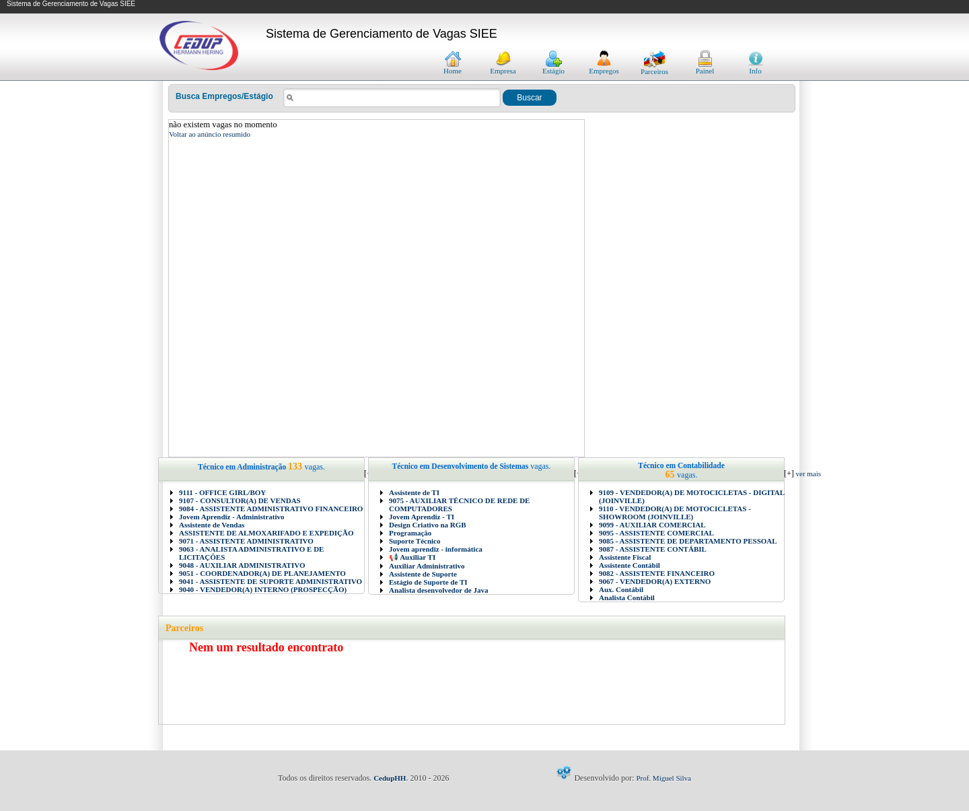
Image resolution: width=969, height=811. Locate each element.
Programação (410, 533)
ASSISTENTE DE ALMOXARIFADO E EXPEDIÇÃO (266, 533)
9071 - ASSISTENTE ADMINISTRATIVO (246, 541)
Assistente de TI (414, 492)
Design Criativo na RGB (427, 525)
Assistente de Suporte (423, 574)
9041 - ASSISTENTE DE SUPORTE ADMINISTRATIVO (270, 581)
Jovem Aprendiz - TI (421, 517)
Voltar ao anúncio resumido (209, 134)
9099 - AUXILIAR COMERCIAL (652, 525)
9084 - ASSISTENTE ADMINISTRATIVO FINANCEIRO (271, 509)
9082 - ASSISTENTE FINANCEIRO (657, 573)
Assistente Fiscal (625, 557)
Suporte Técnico (415, 541)
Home (452, 67)
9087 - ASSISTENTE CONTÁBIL (653, 549)
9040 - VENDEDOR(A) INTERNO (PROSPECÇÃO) (263, 589)
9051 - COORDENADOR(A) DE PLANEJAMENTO (262, 573)
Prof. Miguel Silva (663, 778)
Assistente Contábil (629, 565)
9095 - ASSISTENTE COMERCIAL (656, 533)
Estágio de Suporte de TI (428, 582)
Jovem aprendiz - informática (435, 549)
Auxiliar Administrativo (427, 566)
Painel (705, 67)
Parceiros (654, 68)
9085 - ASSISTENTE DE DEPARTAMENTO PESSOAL (688, 541)
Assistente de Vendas (211, 525)
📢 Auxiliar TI (412, 557)
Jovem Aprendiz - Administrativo (232, 517)
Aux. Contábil (621, 589)
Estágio (553, 67)
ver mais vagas (817, 473)
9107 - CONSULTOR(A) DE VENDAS (240, 500)
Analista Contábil (627, 597)
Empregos (604, 67)
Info (756, 67)
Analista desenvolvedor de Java (438, 590)
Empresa (502, 67)
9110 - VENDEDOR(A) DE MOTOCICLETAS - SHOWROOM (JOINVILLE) (675, 513)
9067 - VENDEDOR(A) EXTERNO (655, 581)
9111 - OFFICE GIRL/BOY (222, 492)
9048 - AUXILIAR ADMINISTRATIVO (242, 565)
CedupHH (389, 778)
